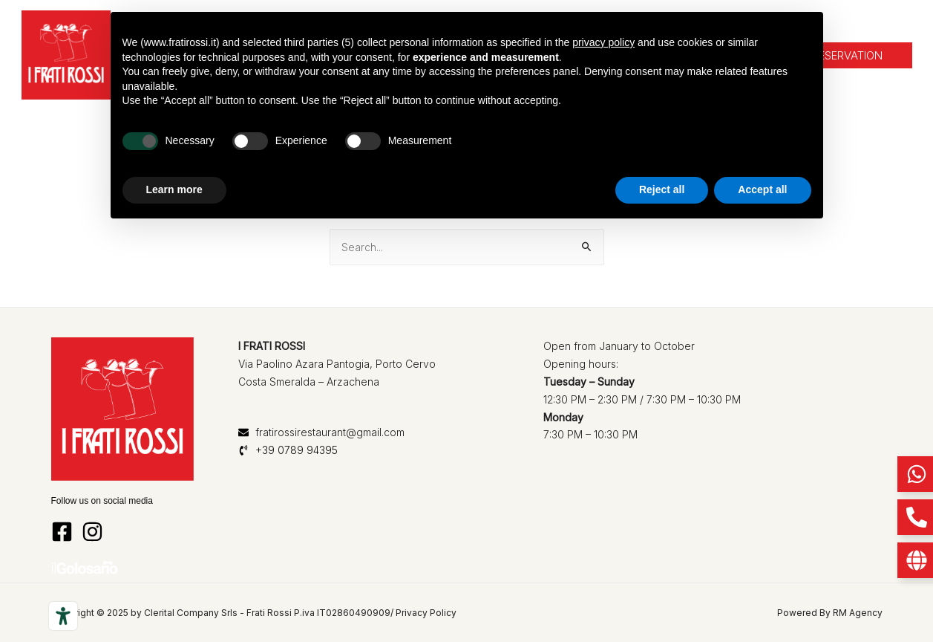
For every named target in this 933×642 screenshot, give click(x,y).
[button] (847, 55)
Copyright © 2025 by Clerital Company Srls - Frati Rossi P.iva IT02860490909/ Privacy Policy (253, 612)
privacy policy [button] (603, 42)
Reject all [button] (661, 189)
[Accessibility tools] (63, 616)
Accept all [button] (762, 189)
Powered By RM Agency (830, 612)
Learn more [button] (174, 189)
